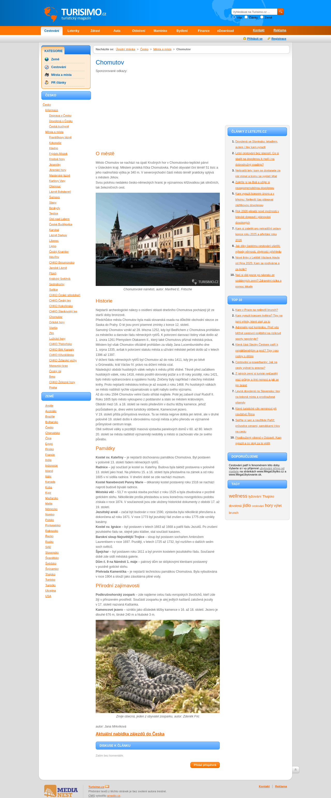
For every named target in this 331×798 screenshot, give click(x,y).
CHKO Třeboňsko (60, 344)
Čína (48, 438)
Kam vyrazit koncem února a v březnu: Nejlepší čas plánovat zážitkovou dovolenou (254, 199)
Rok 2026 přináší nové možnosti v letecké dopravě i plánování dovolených (257, 217)
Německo (51, 509)
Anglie (49, 405)
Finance (203, 31)
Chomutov (55, 316)
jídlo (247, 505)
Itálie (48, 476)
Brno (52, 376)
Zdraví (95, 31)
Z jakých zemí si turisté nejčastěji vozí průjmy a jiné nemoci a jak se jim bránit (257, 379)
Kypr (48, 492)
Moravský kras (58, 365)
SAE (48, 547)
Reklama (280, 30)
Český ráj (55, 371)
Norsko (49, 514)
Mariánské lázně (59, 175)
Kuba (48, 487)
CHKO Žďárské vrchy (63, 360)
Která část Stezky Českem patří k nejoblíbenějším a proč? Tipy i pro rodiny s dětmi (257, 350)
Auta (117, 31)
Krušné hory (57, 159)
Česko (144, 49)
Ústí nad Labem (59, 218)
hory (269, 505)
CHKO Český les (60, 300)
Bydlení (181, 31)
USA (48, 596)
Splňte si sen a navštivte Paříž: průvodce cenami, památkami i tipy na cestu (257, 426)
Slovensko (52, 552)
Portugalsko (53, 525)
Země (268, 17)
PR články (58, 82)
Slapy (52, 202)
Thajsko (268, 496)
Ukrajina (50, 590)
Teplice (53, 213)
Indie (48, 460)
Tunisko (50, 579)
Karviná (54, 229)
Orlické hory (57, 322)
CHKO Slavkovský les (63, 311)
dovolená (235, 506)
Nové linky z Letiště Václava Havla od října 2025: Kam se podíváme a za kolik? (257, 263)
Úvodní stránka (125, 49)
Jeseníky (55, 164)
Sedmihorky (56, 284)
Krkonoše (55, 142)
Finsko (49, 449)
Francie (50, 454)
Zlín (51, 333)
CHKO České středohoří (64, 295)
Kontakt (259, 30)
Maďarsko (51, 498)
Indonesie (51, 465)
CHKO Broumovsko (61, 262)
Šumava (54, 197)
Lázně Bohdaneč (60, 191)
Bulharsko (51, 421)
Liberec (54, 240)
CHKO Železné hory (62, 382)
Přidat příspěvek (205, 764)
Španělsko (52, 557)
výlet (278, 506)
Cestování (51, 31)
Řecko (49, 536)
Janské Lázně (58, 267)
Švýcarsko (52, 568)
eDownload (225, 31)
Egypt (49, 443)
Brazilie (50, 416)
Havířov (54, 256)
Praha (53, 387)
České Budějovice (60, 224)
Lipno (52, 246)
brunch (233, 513)
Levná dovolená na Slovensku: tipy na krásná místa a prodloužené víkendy (257, 397)
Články (253, 17)
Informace (51, 110)
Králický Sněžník (60, 278)
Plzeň (52, 273)
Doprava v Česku (60, 115)
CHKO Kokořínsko (61, 305)
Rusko (49, 541)
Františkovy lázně (60, 137)
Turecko (50, 585)
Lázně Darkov (58, 235)
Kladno (53, 148)
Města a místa (162, 49)
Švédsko (50, 563)
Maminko (160, 31)
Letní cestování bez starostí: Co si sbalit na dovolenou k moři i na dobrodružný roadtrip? (257, 159)
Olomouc (55, 186)
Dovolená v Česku (61, 121)
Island (49, 470)
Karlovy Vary (57, 180)
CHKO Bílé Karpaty (61, 349)
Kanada (50, 481)
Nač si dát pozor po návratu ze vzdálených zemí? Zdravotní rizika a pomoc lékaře (258, 280)
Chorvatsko (52, 432)
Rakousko (51, 530)
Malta (48, 503)
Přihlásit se (255, 38)
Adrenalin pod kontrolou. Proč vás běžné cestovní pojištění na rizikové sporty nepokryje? (258, 333)
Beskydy (54, 208)
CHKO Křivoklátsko (61, 354)
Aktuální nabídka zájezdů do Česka (130, 734)
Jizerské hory (57, 169)
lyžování (255, 496)
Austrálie (51, 411)
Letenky (73, 31)
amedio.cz (113, 795)
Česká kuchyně (59, 126)
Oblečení (138, 31)
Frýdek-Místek (58, 153)
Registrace (279, 38)
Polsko (49, 519)
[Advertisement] (139, 112)
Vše (239, 17)
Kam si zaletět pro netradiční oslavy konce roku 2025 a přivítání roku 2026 (258, 234)
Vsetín (53, 327)
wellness (238, 496)
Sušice (53, 289)
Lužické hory (57, 338)
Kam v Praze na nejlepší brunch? (256, 309)
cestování (258, 505)
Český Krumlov (59, 251)
